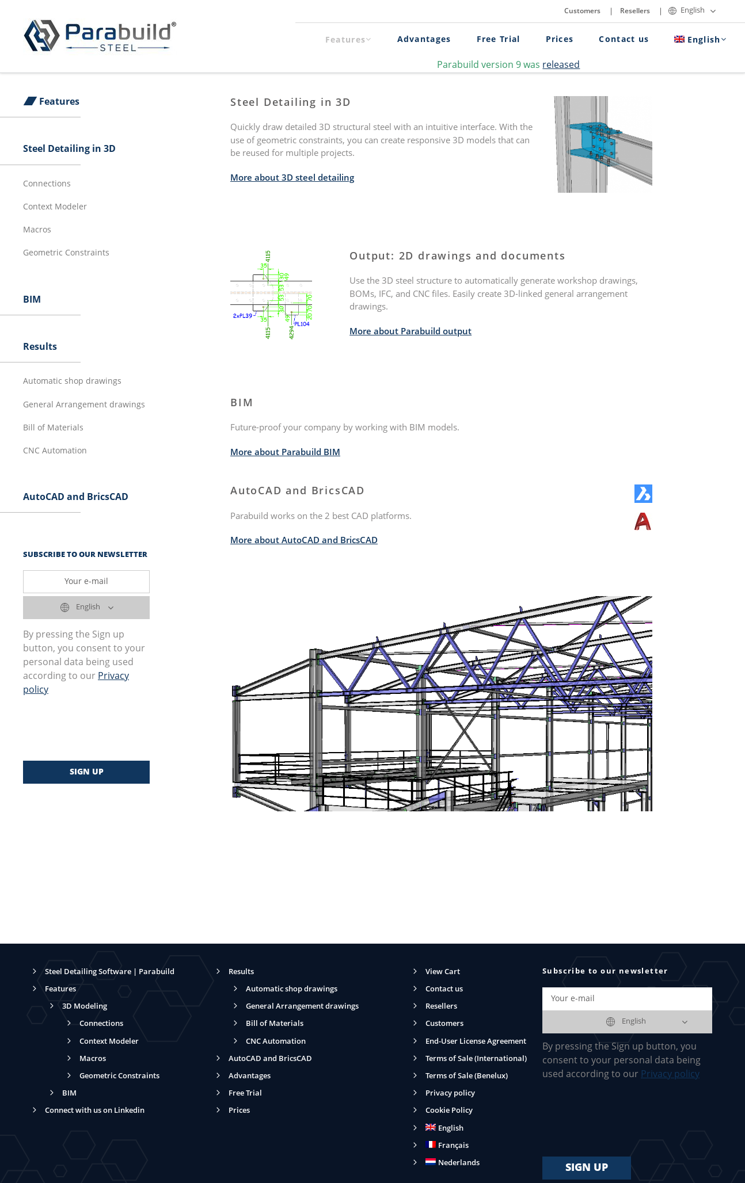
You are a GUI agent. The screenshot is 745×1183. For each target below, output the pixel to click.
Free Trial (498, 40)
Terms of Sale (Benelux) (466, 1076)
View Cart (442, 972)
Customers (582, 11)
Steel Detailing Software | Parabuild (109, 972)
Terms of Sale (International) (476, 1059)
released (561, 65)
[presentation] (110, 729)
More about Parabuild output (410, 332)
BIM (32, 300)
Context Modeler (55, 207)
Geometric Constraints (66, 253)
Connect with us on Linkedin (95, 1111)
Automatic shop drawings (72, 381)
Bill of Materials (53, 428)
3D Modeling (84, 1006)
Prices (560, 40)
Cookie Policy (449, 1111)
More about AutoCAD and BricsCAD (304, 541)
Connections (47, 184)
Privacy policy (450, 1093)
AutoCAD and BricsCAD (75, 497)
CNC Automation (55, 451)
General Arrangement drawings (84, 405)
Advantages (424, 40)
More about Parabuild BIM (285, 453)
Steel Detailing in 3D (69, 149)
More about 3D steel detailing (292, 178)
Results (40, 347)
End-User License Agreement (475, 1041)
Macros (37, 230)
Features (348, 39)
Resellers (635, 11)
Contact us (624, 40)
